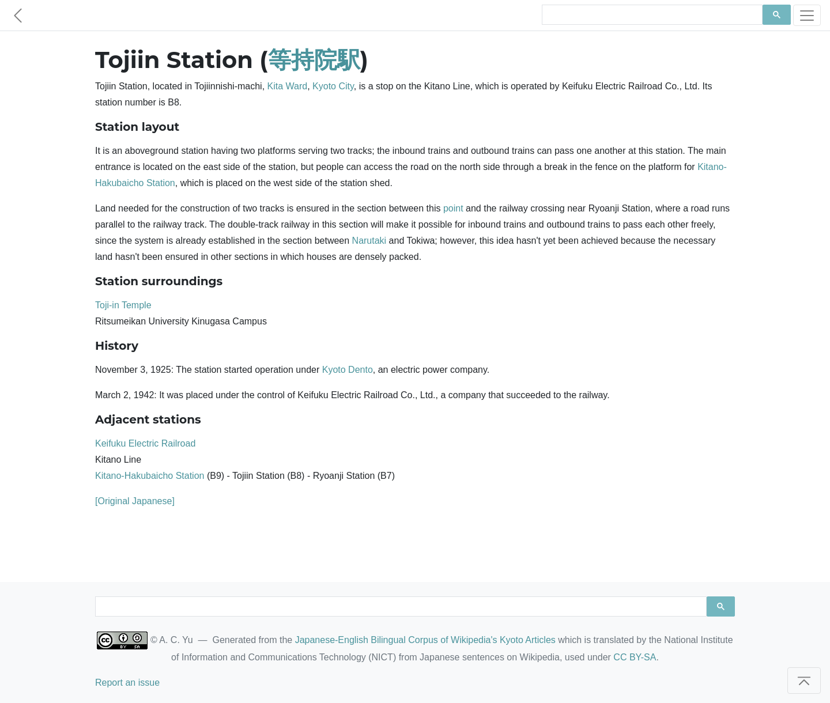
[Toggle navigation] (807, 15)
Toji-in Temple (123, 305)
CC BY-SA (634, 657)
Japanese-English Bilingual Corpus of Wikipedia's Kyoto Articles (425, 640)
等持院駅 (314, 60)
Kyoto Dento (347, 370)
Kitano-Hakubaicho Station (149, 476)
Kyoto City (333, 86)
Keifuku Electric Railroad (145, 443)
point (453, 208)
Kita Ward (287, 86)
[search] (651, 15)
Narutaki (369, 240)
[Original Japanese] (135, 501)
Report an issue (127, 682)
